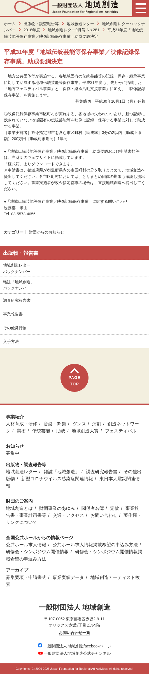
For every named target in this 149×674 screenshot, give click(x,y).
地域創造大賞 (85, 430)
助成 (60, 430)
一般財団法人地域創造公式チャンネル (74, 653)
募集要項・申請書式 (26, 577)
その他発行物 (15, 328)
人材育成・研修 (21, 423)
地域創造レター (80, 24)
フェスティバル (120, 430)
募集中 (12, 453)
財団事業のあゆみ (57, 508)
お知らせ (15, 446)
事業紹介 (15, 416)
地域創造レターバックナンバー (17, 268)
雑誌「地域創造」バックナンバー (18, 285)
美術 (21, 430)
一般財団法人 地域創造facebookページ (74, 646)
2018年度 (32, 30)
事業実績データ (68, 577)
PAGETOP (75, 377)
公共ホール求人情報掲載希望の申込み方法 (95, 544)
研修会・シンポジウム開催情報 (37, 551)
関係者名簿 (93, 508)
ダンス (79, 423)
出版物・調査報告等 (41, 24)
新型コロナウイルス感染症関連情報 (57, 478)
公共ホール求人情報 (26, 544)
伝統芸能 (41, 430)
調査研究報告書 (17, 300)
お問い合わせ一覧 (74, 632)
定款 (114, 508)
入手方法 (11, 341)
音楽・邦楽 (55, 423)
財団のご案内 (19, 501)
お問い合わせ (103, 515)
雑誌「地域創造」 (62, 471)
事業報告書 (13, 314)
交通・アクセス (68, 515)
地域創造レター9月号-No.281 (73, 30)
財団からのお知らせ (46, 232)
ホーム (10, 24)
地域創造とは (19, 508)
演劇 (96, 423)
